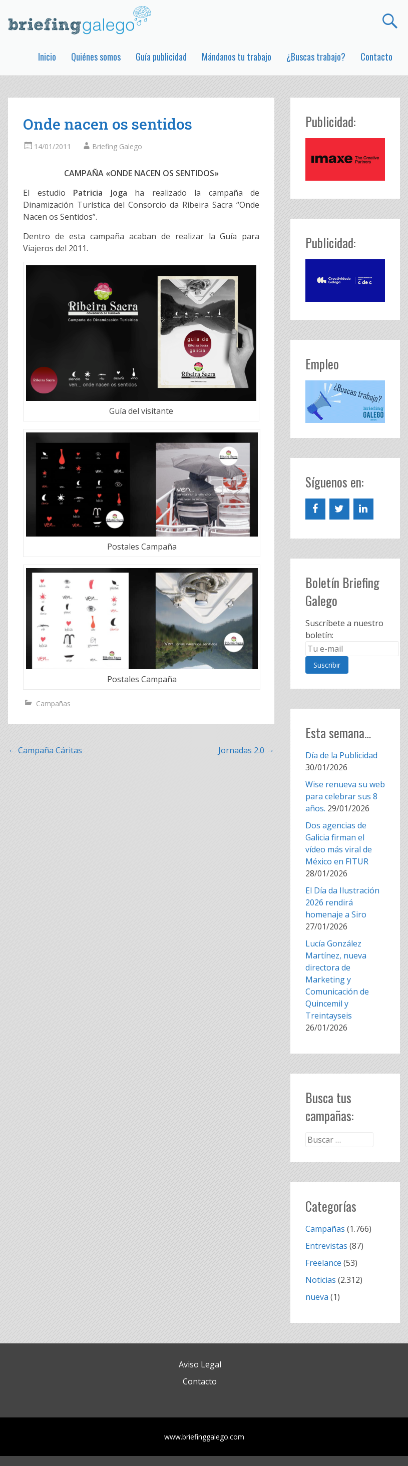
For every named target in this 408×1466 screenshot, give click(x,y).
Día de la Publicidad (341, 755)
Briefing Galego (117, 146)
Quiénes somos (96, 56)
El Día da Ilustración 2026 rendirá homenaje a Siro (342, 902)
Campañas (53, 703)
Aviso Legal (200, 1364)
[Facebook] (315, 509)
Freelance (323, 1262)
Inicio (47, 56)
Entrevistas (326, 1245)
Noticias (320, 1279)
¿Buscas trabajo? (315, 56)
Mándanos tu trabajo (236, 56)
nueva (316, 1296)
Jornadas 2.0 (246, 750)
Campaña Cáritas (45, 750)
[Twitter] (339, 509)
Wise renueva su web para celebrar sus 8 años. (345, 796)
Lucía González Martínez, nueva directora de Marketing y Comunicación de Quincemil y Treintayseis (337, 979)
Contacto (376, 56)
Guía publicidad (161, 56)
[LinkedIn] (363, 509)
